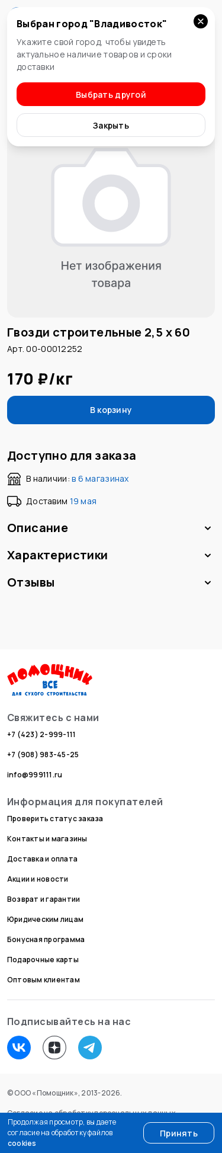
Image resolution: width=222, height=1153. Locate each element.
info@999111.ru (34, 775)
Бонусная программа (46, 939)
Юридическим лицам (45, 919)
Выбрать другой (111, 94)
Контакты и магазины (47, 839)
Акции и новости (38, 879)
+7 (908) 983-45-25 (43, 755)
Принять (179, 1133)
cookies (22, 1143)
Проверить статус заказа (55, 818)
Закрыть (111, 125)
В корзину (111, 409)
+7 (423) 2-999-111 (41, 734)
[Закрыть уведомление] (201, 21)
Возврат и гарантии (43, 899)
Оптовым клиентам (43, 980)
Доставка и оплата (42, 859)
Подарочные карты (43, 960)
